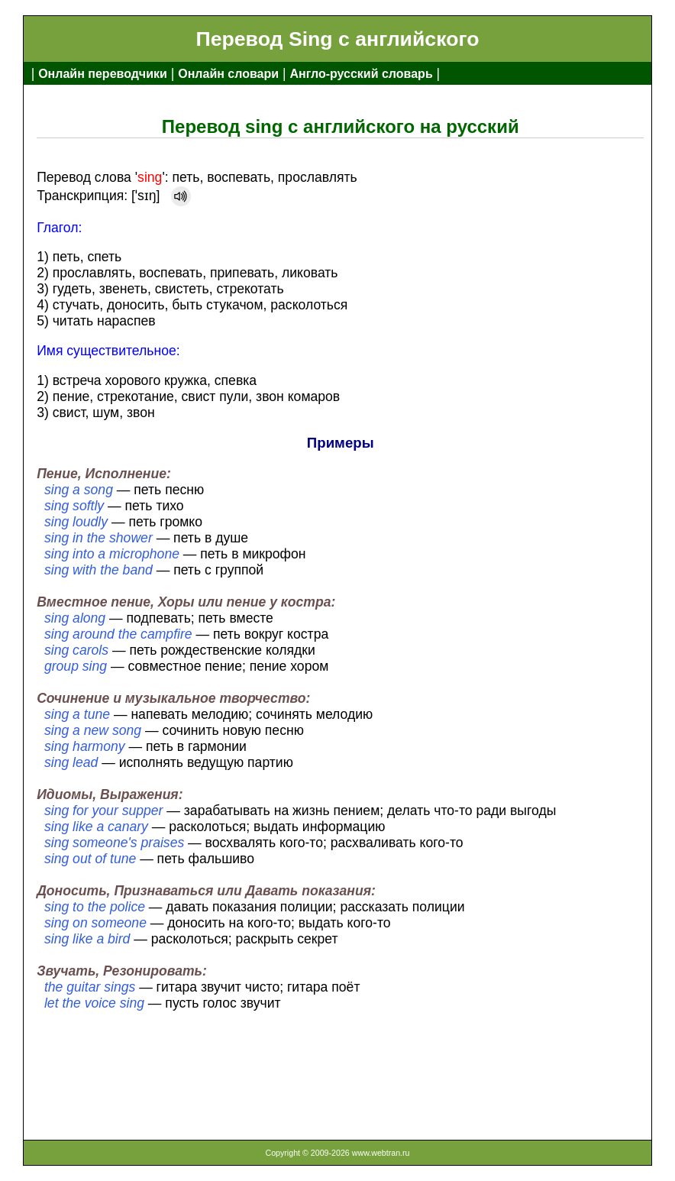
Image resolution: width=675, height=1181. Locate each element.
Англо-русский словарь (360, 73)
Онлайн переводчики (102, 73)
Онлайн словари (228, 73)
